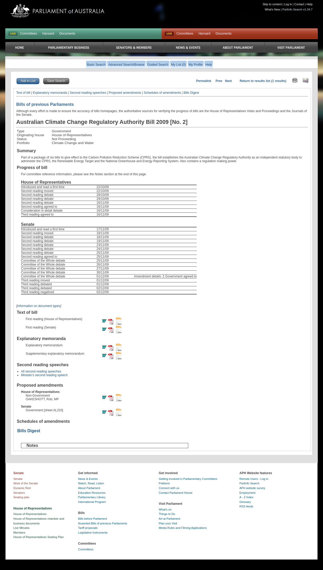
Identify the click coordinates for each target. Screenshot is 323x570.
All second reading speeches (41, 371)
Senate (18, 478)
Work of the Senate (25, 483)
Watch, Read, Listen (91, 483)
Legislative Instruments (93, 532)
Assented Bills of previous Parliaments (102, 523)
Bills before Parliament (92, 518)
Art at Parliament (169, 518)
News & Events (88, 478)
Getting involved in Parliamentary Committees (188, 478)
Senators (19, 492)
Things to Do (167, 514)
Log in (288, 4)
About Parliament (89, 488)
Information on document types (38, 306)
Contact (299, 4)
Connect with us (169, 488)
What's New (272, 9)
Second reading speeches (88, 93)
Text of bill (23, 93)
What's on (165, 509)
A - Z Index (246, 497)
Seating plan (21, 497)
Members (19, 532)
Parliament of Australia (57, 11)
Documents (67, 33)
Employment (247, 492)
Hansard (48, 33)
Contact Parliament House (175, 492)
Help (309, 4)
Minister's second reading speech (44, 375)
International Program (92, 501)
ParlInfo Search (249, 483)
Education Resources (92, 492)
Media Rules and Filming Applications (183, 527)
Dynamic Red (22, 488)
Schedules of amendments (162, 93)
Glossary (245, 501)
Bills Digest (191, 93)
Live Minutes (21, 527)
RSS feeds (246, 506)
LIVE (13, 34)
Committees (28, 33)
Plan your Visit (168, 523)
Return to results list (255, 81)
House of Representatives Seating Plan (38, 537)
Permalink (203, 81)
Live (169, 34)
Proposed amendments (125, 93)
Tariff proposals (88, 527)
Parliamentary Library (92, 497)
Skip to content (272, 4)
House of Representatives (30, 514)
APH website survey (252, 488)
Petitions (164, 483)
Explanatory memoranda (50, 93)
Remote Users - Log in (253, 478)
